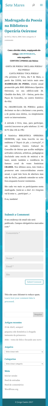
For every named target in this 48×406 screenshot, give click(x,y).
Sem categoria (28, 37)
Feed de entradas (12, 380)
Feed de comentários (14, 384)
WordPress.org (11, 389)
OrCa (9, 37)
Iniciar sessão (11, 375)
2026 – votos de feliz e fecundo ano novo (23, 339)
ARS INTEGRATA (27, 54)
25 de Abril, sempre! (14, 327)
